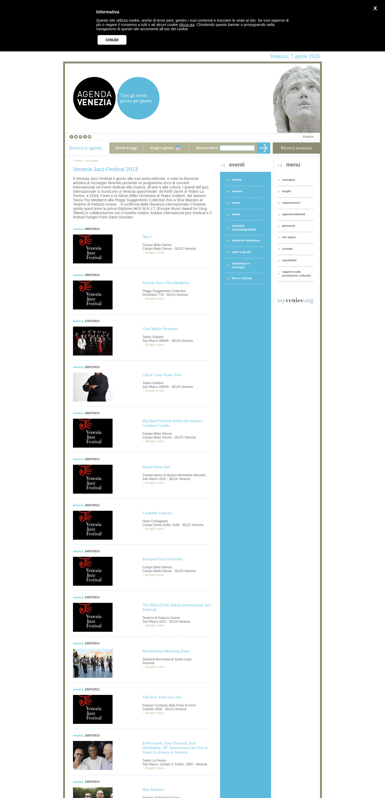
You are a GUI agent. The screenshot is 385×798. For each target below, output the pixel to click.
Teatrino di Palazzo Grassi (161, 618)
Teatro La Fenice (154, 760)
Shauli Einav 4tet (156, 467)
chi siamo (289, 237)
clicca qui (187, 24)
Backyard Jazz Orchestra (162, 559)
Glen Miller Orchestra (160, 329)
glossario (288, 225)
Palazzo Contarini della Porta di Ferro (169, 705)
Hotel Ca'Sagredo (155, 521)
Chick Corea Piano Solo (162, 375)
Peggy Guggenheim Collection (164, 291)
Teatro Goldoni (153, 337)
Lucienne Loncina (157, 513)
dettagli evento (154, 252)
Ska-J (147, 237)
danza (236, 214)
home (79, 160)
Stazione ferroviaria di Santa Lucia (167, 659)
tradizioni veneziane (246, 240)
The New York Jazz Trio (162, 697)
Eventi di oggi (126, 148)
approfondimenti (293, 214)
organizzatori (291, 202)
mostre (237, 179)
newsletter (289, 260)
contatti (287, 248)
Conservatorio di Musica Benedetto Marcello (174, 475)
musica (78, 228)
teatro (236, 202)
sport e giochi (241, 252)
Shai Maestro (153, 789)
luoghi (286, 191)
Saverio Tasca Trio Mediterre (166, 283)
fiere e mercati (242, 278)
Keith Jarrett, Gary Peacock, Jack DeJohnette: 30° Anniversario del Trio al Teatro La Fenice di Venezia (175, 747)
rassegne (92, 160)
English (308, 136)
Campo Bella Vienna (157, 245)
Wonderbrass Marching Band (166, 651)
